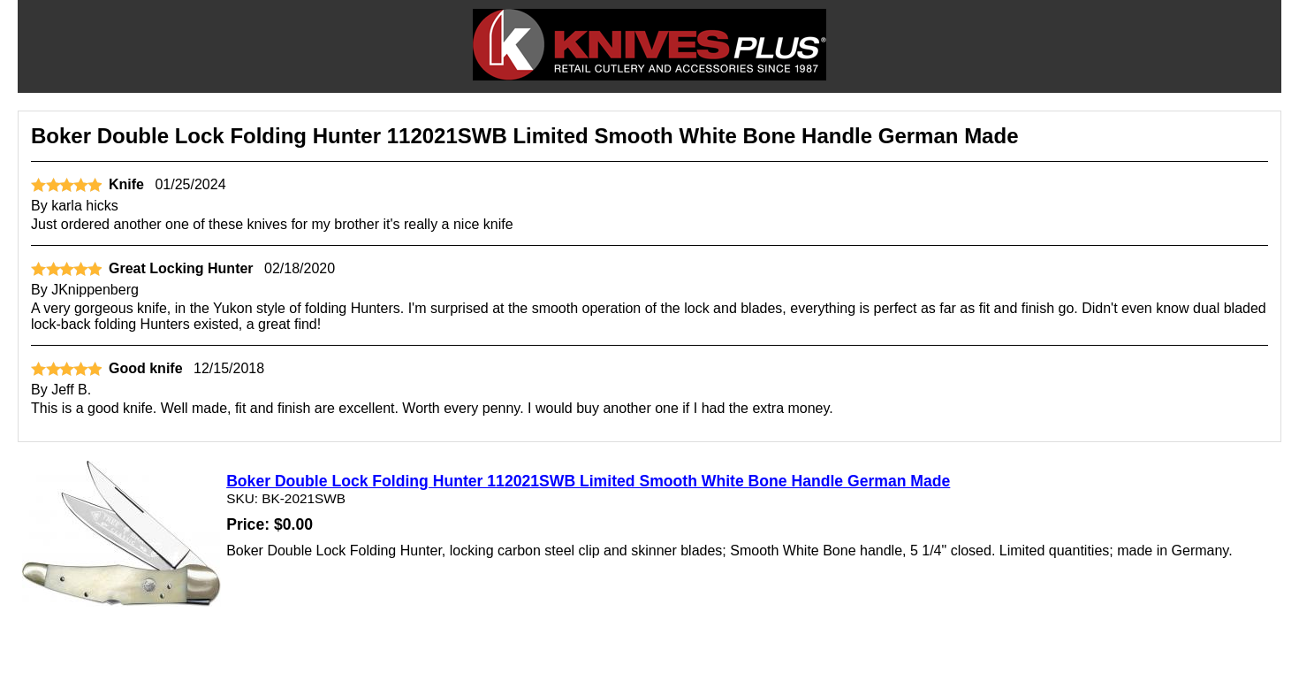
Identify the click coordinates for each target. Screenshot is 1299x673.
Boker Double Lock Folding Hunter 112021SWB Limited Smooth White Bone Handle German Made (588, 481)
